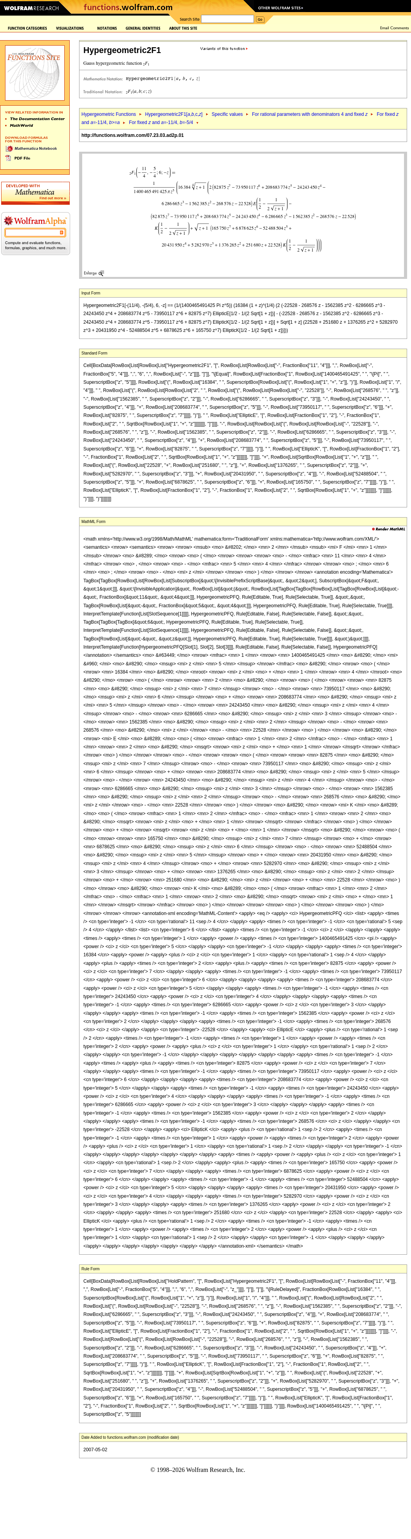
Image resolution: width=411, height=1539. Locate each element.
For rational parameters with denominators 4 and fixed (310, 114)
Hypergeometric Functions (108, 114)
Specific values (227, 114)
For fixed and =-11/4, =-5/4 (161, 122)
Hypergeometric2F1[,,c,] (173, 114)
